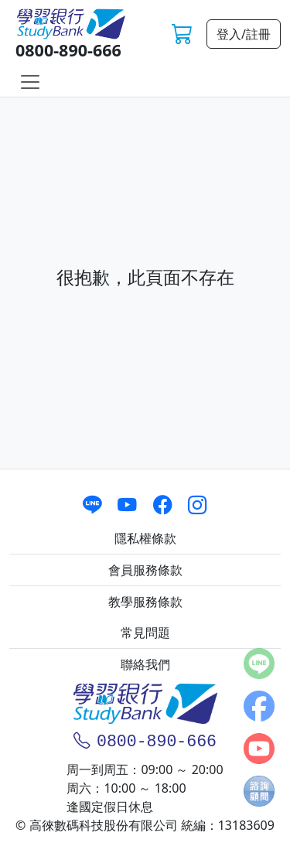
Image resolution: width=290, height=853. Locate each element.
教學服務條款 (145, 601)
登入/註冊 (244, 34)
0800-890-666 (68, 50)
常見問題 (145, 632)
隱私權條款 (145, 538)
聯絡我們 (145, 664)
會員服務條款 (145, 569)
